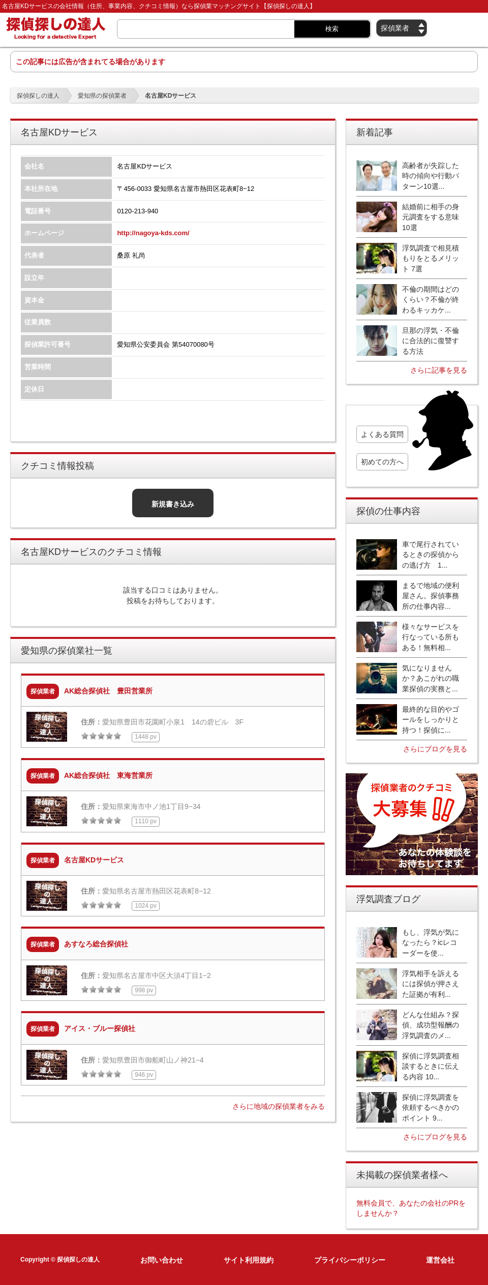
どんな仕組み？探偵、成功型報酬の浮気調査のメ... (430, 1025)
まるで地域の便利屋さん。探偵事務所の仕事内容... (430, 595)
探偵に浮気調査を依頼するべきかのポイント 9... (430, 1107)
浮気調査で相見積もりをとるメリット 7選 (430, 258)
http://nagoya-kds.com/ (153, 233)
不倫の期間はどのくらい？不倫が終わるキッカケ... (430, 299)
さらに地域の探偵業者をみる (278, 1106)
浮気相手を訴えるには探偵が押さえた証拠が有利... (430, 983)
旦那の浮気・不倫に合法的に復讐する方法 (430, 340)
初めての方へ (382, 462)
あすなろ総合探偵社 (96, 944)
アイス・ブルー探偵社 (99, 1028)
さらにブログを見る (435, 749)
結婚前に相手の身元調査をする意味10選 (430, 217)
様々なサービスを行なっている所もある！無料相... (430, 637)
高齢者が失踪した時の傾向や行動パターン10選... (430, 175)
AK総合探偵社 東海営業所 (108, 775)
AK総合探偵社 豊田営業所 (108, 691)
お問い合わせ (161, 1260)
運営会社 (440, 1260)
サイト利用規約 (248, 1260)
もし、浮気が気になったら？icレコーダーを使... (430, 942)
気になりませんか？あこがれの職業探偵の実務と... (430, 678)
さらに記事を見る (438, 370)
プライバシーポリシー (349, 1260)
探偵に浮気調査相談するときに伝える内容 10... (430, 1066)
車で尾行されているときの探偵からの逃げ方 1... (430, 554)
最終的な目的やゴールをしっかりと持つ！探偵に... (430, 719)
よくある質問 (382, 434)
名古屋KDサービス (94, 860)
